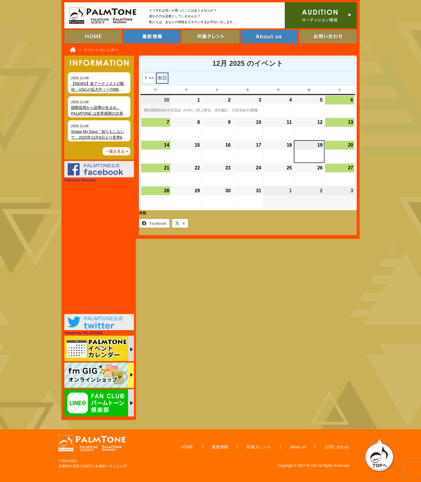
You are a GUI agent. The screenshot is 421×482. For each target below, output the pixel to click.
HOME (187, 447)
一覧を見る (115, 151)
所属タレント (258, 447)
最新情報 (220, 447)
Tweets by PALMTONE (83, 333)
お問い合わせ (337, 447)
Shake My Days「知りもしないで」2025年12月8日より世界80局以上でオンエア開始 (97, 137)
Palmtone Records (80, 180)
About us (298, 447)
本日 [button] (162, 78)
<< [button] (149, 78)
